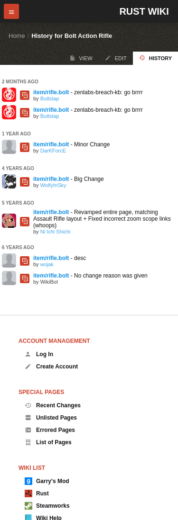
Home (17, 35)
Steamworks (47, 506)
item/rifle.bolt (51, 92)
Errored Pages (50, 430)
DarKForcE (53, 150)
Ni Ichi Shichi (55, 231)
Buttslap (49, 98)
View (81, 58)
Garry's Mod (47, 481)
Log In (39, 354)
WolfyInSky (53, 185)
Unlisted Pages (51, 417)
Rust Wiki (144, 11)
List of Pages (48, 442)
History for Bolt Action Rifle (71, 35)
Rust (37, 493)
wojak (47, 264)
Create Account (51, 366)
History (155, 58)
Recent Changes (53, 405)
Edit (116, 58)
